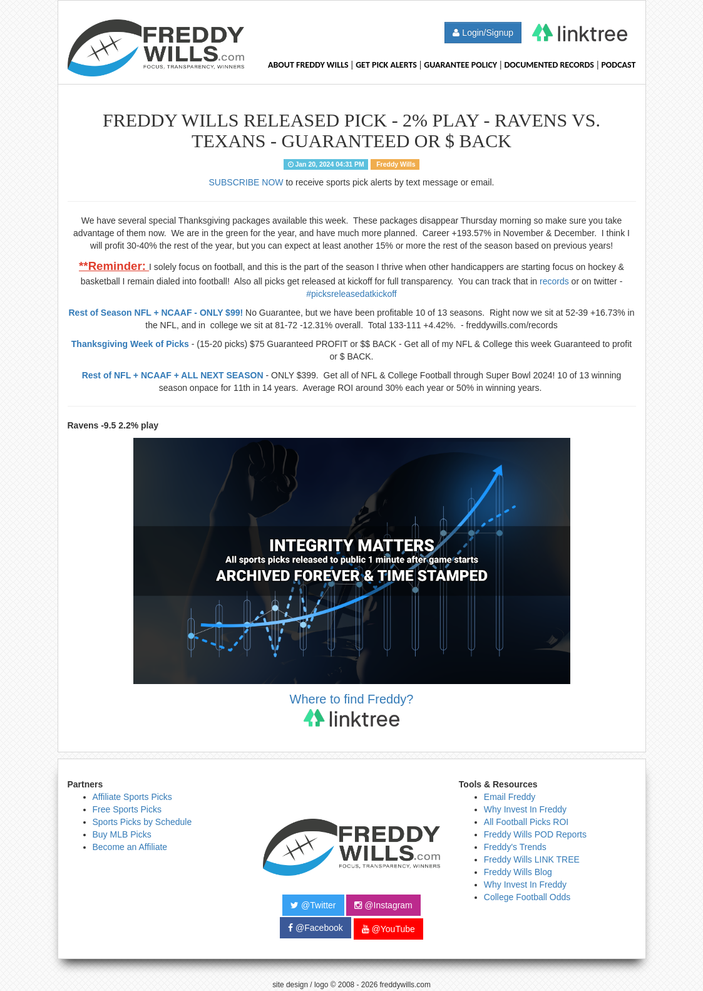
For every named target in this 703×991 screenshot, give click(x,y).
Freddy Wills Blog (518, 872)
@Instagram (383, 905)
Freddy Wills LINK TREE (532, 859)
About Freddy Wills (308, 65)
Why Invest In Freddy (525, 809)
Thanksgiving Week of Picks (130, 344)
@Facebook (315, 928)
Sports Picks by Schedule (142, 822)
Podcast (618, 65)
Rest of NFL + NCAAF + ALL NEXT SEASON (173, 375)
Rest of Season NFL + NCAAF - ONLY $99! (156, 313)
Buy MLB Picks (122, 834)
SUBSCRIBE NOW (246, 182)
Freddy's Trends (515, 847)
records (554, 281)
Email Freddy (509, 797)
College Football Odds (527, 897)
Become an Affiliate (130, 847)
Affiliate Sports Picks (132, 797)
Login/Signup (483, 33)
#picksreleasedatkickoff (351, 294)
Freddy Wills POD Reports (535, 834)
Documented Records (550, 65)
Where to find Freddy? (352, 709)
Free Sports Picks (127, 809)
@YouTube (388, 929)
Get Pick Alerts (386, 65)
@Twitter (313, 905)
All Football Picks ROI (526, 822)
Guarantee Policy (460, 65)
